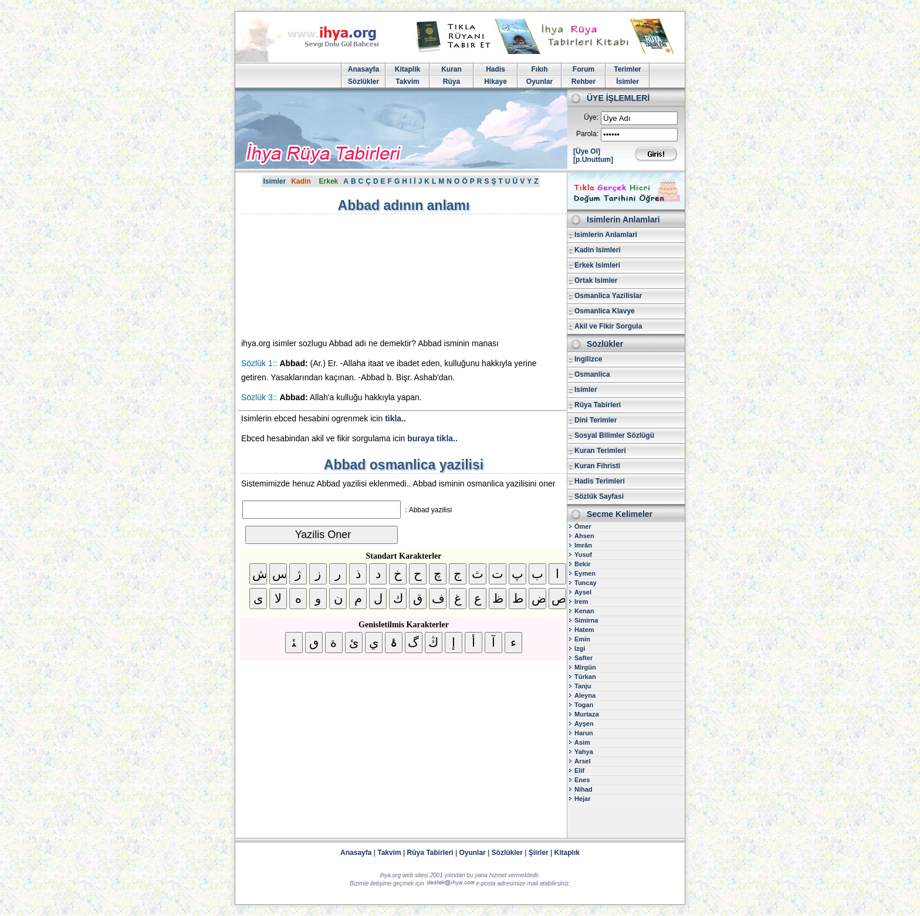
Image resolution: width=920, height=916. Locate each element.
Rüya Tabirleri (597, 405)
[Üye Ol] (586, 151)
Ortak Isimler (595, 280)
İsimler (627, 81)
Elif (579, 770)
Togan (583, 704)
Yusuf (583, 554)
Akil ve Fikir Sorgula (608, 326)
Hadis (495, 69)
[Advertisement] (341, 275)
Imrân (583, 545)
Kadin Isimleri (597, 250)
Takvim (407, 81)
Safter (583, 657)
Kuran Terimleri (600, 451)
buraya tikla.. (432, 438)
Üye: (591, 117)
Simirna (586, 620)
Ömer (582, 526)
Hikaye (495, 81)
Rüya (451, 81)
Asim (582, 742)
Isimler (274, 181)
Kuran (451, 69)
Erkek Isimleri (597, 265)
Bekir (582, 563)
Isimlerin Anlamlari (605, 235)
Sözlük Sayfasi (599, 496)
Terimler (627, 69)
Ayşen (584, 723)
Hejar (582, 798)
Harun (583, 732)
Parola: (587, 134)
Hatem (584, 629)
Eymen (585, 573)
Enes (582, 779)
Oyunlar (539, 81)
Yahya (583, 751)
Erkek (329, 181)
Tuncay (585, 582)
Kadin (300, 181)
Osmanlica (592, 374)
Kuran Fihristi (597, 466)
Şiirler (539, 853)
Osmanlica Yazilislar (608, 296)
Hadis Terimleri (599, 481)
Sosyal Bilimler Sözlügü (614, 435)
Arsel (582, 761)
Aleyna (585, 695)
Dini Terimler (595, 420)
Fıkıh (539, 69)
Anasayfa (363, 69)
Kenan (584, 610)
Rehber (583, 81)
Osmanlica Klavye (604, 311)
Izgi (579, 648)
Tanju (582, 685)
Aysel (582, 592)
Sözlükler (363, 81)
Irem (581, 601)
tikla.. (395, 418)
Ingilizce (588, 359)
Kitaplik (407, 69)
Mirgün (585, 667)
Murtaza (586, 714)
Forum (583, 69)
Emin (582, 639)
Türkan (585, 676)
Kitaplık (567, 853)
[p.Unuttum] (593, 160)
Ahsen (584, 535)
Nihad (583, 789)
